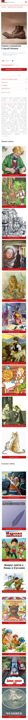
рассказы (7, 2)
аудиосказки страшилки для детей (12, 102)
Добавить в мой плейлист (14, 69)
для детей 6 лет (6, 88)
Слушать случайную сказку (9, 79)
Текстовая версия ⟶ (8, 65)
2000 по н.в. (5, 82)
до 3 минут (5, 85)
